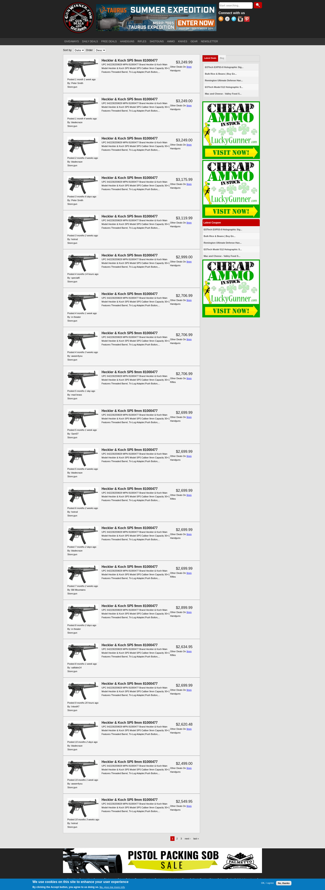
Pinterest (247, 19)
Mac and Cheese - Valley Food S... (223, 93)
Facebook (228, 19)
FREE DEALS (109, 41)
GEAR (194, 41)
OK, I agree (267, 883)
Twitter (234, 19)
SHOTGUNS (157, 41)
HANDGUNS (127, 41)
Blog (222, 58)
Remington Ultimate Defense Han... (224, 80)
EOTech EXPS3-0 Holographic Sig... (224, 67)
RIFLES (142, 41)
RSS (221, 19)
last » (196, 838)
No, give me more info (112, 887)
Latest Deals (211, 57)
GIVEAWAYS (71, 41)
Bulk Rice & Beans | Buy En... (221, 74)
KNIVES (182, 41)
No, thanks (284, 884)
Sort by (67, 50)
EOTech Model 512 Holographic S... (224, 87)
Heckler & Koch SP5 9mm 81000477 (130, 60)
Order (89, 50)
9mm (189, 67)
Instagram (241, 19)
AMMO (171, 41)
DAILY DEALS (90, 41)
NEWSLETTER (209, 41)
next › (187, 838)
